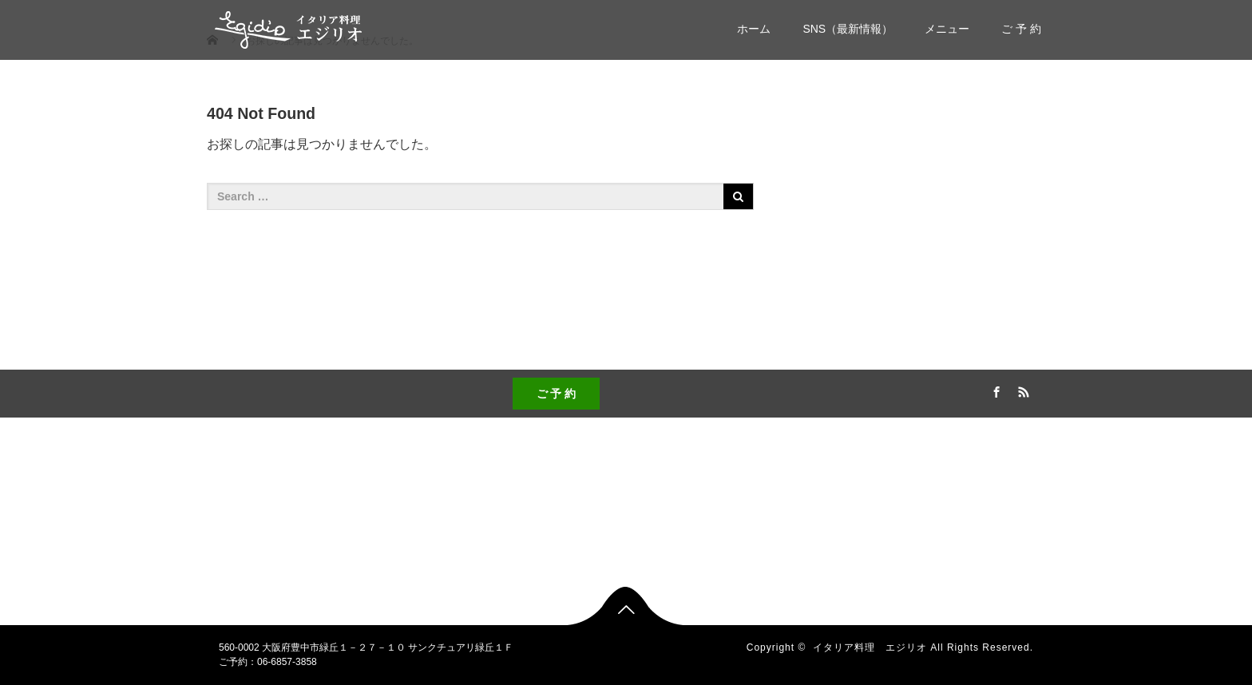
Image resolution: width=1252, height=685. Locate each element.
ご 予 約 (1021, 28)
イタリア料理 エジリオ (870, 647)
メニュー (947, 28)
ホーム (754, 28)
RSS (1021, 390)
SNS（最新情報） (847, 28)
